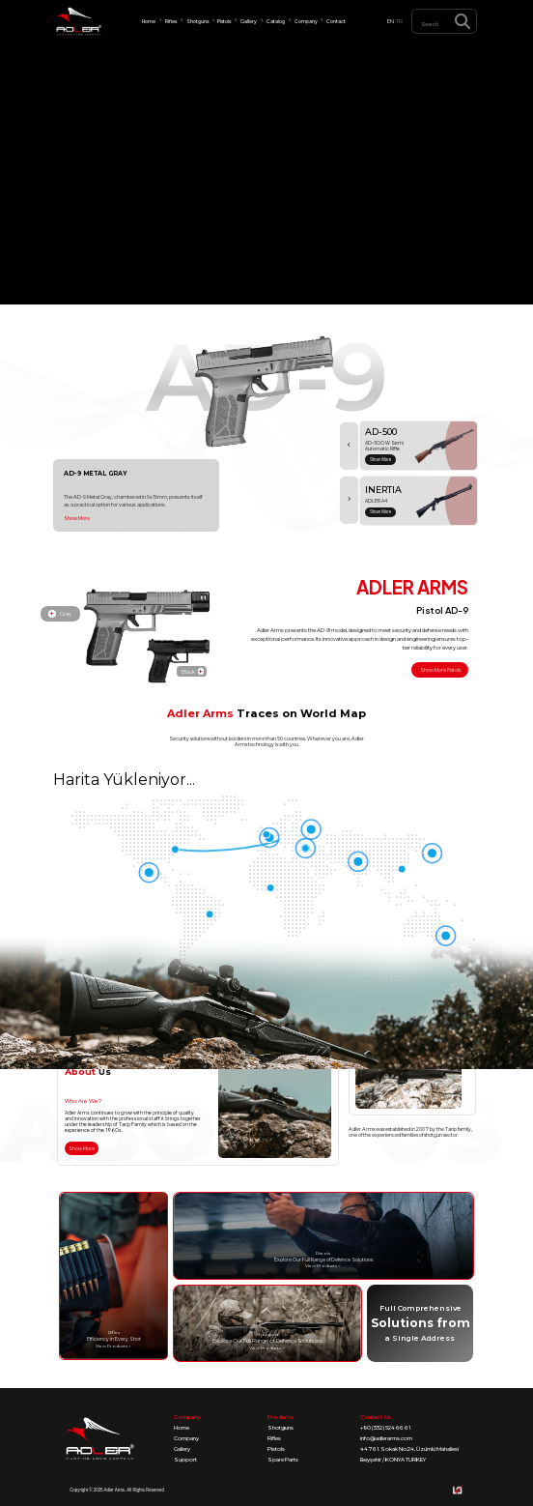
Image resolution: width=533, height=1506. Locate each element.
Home (181, 1428)
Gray (60, 613)
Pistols (276, 1449)
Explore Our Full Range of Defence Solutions (323, 1259)
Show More (77, 518)
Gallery (182, 1449)
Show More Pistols (440, 670)
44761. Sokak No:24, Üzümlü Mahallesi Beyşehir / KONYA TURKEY (409, 1454)
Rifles (274, 1438)
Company (186, 1438)
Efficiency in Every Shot (114, 1338)
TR (399, 21)
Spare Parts (282, 1460)
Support (185, 1460)
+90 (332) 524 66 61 (385, 1428)
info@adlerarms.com (386, 1438)
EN (390, 21)
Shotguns (280, 1428)
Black (193, 672)
